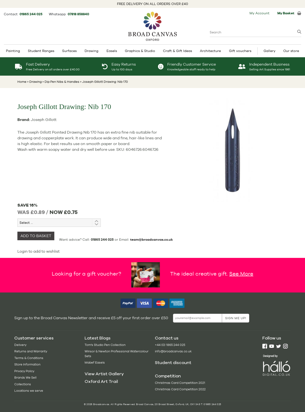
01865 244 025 (31, 14)
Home (21, 81)
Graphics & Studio (140, 51)
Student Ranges (41, 51)
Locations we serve (28, 390)
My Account (259, 13)
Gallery (269, 51)
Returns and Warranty (30, 351)
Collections (22, 384)
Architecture (210, 51)
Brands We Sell (25, 377)
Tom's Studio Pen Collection (105, 345)
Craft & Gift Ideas (177, 51)
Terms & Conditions (28, 358)
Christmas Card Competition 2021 (180, 383)
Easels (112, 51)
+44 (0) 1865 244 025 (170, 345)
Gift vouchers (240, 51)
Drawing (91, 51)
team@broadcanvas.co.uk (151, 239)
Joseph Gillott (43, 119)
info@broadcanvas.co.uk (173, 351)
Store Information (27, 364)
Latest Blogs (98, 338)
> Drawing (34, 81)
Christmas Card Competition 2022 (180, 389)
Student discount (173, 362)
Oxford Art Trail (101, 381)
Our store (291, 51)
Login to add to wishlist (38, 251)
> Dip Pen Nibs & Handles (60, 81)
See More (241, 273)
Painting (13, 51)
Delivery (20, 345)
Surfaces (69, 51)
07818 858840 (78, 14)
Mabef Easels (95, 362)
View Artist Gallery (104, 374)
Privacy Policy (24, 371)
